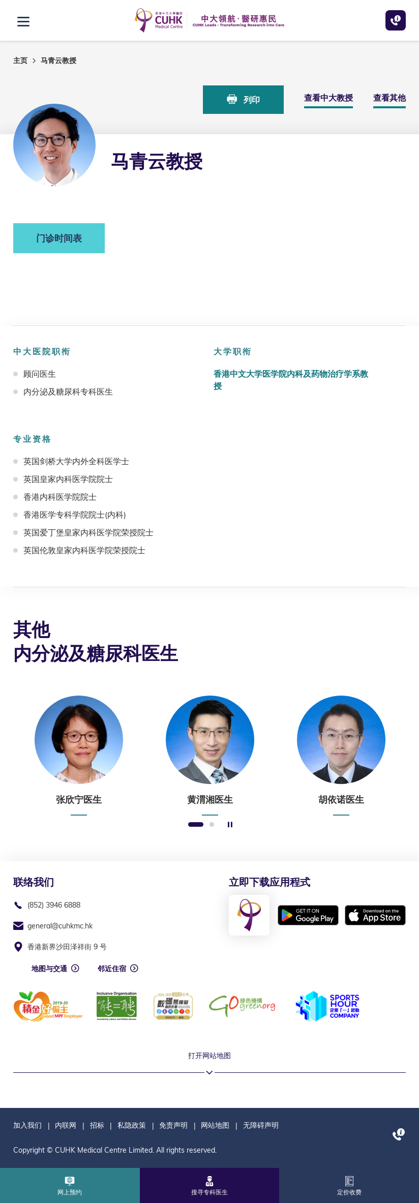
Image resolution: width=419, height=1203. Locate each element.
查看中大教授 (328, 98)
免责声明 (173, 1125)
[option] (78, 756)
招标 (97, 1125)
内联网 (65, 1125)
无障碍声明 (261, 1125)
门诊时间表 (59, 238)
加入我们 (27, 1125)
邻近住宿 (112, 968)
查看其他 (389, 98)
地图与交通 (49, 968)
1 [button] (195, 825)
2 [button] (212, 825)
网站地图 (215, 1125)
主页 (20, 60)
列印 (243, 99)
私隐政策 (131, 1125)
